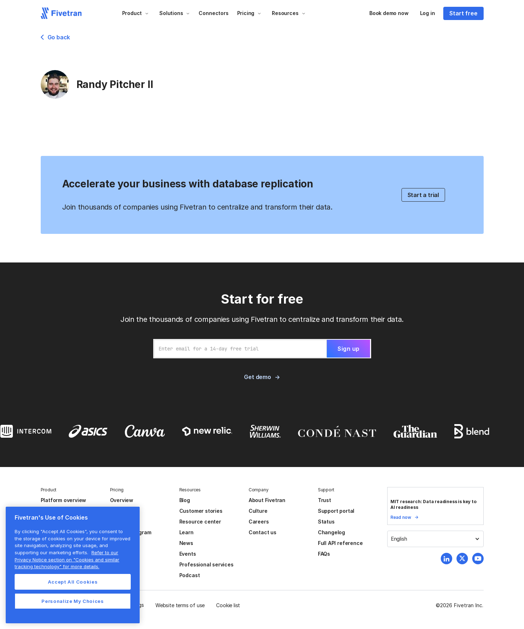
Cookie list (228, 605)
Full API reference (340, 543)
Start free (463, 13)
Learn (186, 532)
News (186, 543)
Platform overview (63, 500)
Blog (184, 500)
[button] (136, 13)
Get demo (257, 376)
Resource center (200, 522)
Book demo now (389, 13)
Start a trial (423, 194)
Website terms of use (180, 605)
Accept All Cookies (73, 582)
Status (326, 522)
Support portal (336, 511)
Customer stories (201, 511)
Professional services (206, 564)
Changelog (331, 532)
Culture (258, 511)
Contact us (262, 532)
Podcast (189, 575)
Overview (121, 500)
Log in (427, 13)
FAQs (324, 554)
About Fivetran (267, 500)
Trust (324, 500)
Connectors (213, 13)
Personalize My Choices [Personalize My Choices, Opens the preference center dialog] (72, 601)
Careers (259, 522)
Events (187, 554)
